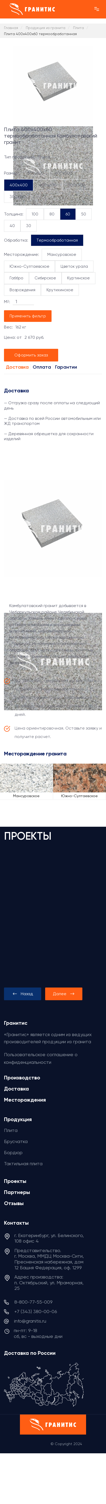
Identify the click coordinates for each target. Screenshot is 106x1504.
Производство (22, 1077)
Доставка (17, 367)
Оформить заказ (31, 355)
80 (51, 214)
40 (12, 225)
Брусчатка (16, 1141)
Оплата (42, 367)
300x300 (76, 185)
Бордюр (13, 1152)
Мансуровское (61, 254)
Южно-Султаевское (29, 266)
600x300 (63, 173)
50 (83, 214)
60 (68, 214)
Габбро (16, 278)
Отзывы (14, 1203)
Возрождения (22, 290)
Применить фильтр (28, 316)
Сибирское (45, 278)
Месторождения (25, 1100)
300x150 (18, 196)
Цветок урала (74, 266)
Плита (11, 1130)
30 (28, 225)
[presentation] (22, 994)
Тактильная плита (23, 1163)
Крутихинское (59, 290)
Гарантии (66, 367)
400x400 (19, 185)
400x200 (48, 185)
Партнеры (17, 1192)
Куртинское (78, 278)
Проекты (15, 1181)
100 (35, 214)
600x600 (36, 173)
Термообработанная (57, 240)
